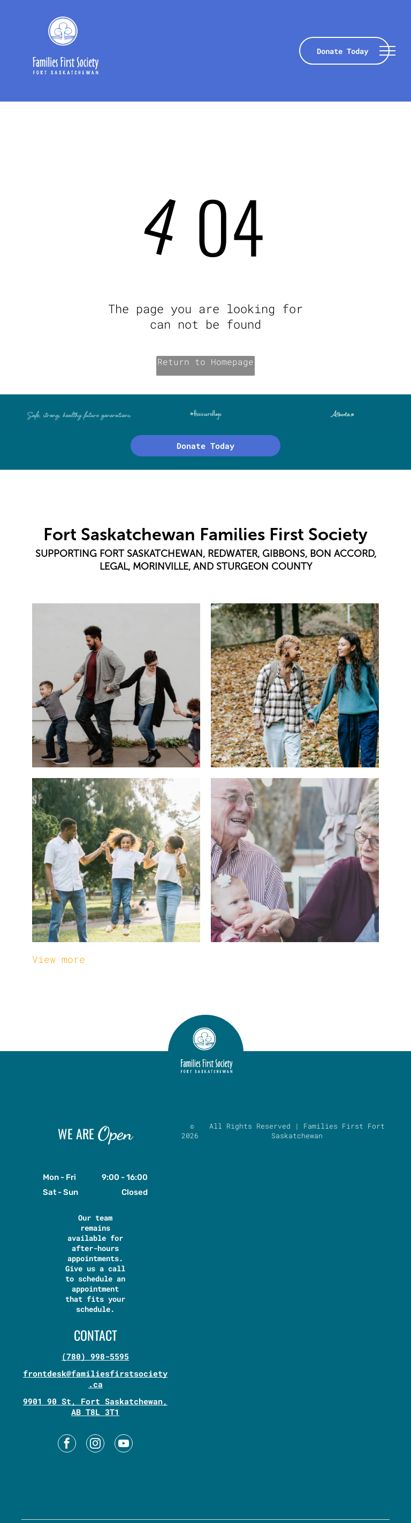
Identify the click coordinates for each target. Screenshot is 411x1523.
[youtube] (124, 1444)
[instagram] (95, 1444)
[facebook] (67, 1444)
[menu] (387, 51)
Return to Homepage (205, 361)
